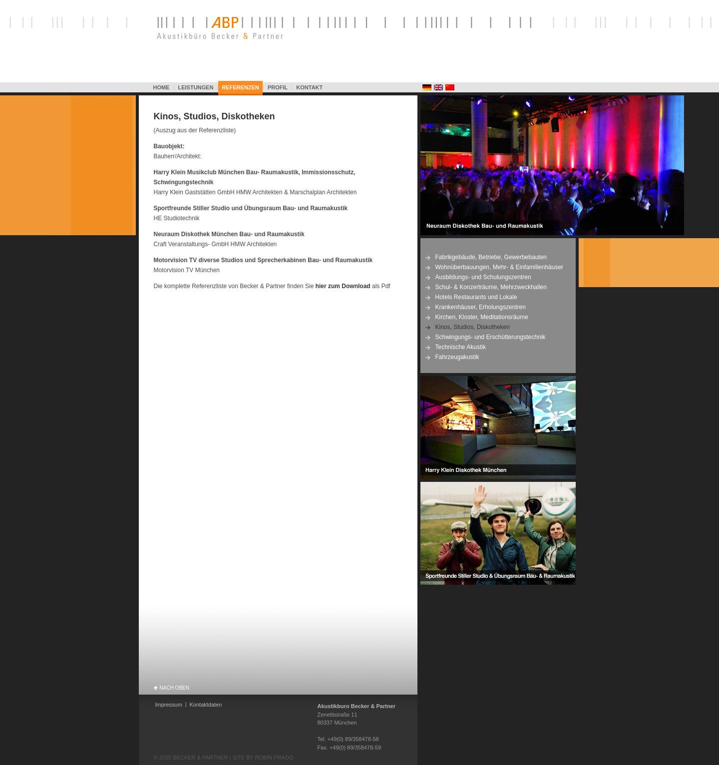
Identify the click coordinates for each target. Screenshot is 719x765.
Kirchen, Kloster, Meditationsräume (481, 317)
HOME (161, 87)
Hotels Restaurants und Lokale (476, 297)
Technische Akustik (460, 347)
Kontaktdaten (206, 705)
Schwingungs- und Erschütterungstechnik (490, 337)
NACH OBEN (174, 687)
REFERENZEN (240, 87)
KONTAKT (309, 87)
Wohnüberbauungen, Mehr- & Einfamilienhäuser (499, 267)
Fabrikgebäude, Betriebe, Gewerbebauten (491, 257)
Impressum (168, 705)
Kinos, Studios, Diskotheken (214, 116)
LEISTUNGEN (196, 87)
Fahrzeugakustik (457, 357)
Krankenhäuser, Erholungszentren (480, 307)
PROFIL (278, 87)
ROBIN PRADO (274, 758)
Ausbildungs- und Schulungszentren (483, 277)
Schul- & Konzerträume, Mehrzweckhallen (491, 287)
